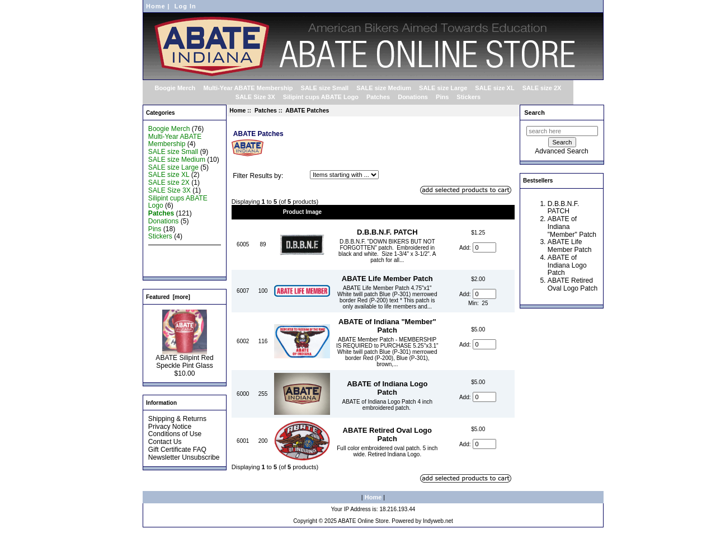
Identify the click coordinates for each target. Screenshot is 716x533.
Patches (266, 110)
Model (243, 212)
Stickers (468, 96)
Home (156, 6)
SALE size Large (443, 88)
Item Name (387, 212)
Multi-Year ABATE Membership (248, 88)
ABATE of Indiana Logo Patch (387, 388)
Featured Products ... (179, 260)
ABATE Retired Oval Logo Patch (387, 434)
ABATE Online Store (363, 521)
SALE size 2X (542, 88)
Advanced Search (561, 151)
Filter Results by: (258, 176)
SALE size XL (494, 88)
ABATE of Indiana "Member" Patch (387, 325)
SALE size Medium (383, 88)
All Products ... (170, 268)
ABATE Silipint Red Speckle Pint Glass (184, 359)
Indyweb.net (438, 521)
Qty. (263, 212)
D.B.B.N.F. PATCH (387, 232)
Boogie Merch (175, 88)
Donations (413, 96)
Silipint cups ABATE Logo (321, 96)
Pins (442, 96)
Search (534, 112)
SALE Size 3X (255, 96)
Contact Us (165, 442)
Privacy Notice (169, 427)
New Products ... (173, 252)
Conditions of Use (174, 434)
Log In (185, 6)
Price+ (478, 212)
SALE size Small (325, 88)
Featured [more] (168, 297)
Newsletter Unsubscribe (184, 457)
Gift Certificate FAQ (177, 449)
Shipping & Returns (177, 419)
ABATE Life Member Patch (387, 278)
